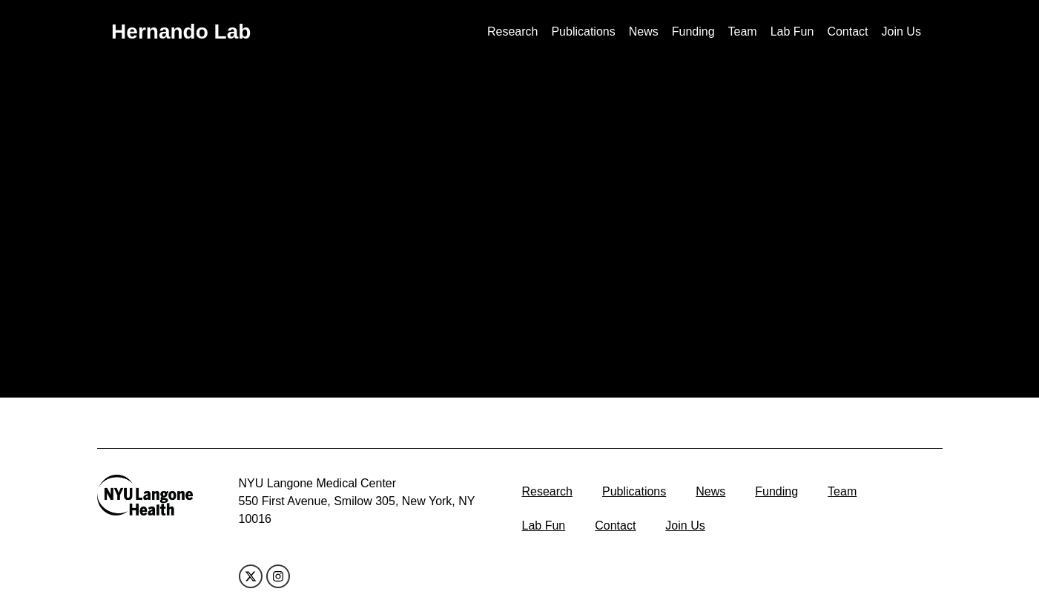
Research (512, 31)
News (644, 31)
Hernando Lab (181, 31)
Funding (693, 31)
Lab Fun (792, 31)
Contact (847, 31)
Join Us (901, 31)
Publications (583, 31)
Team (742, 31)
